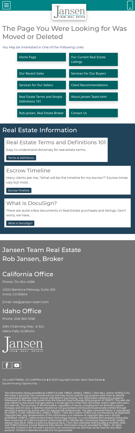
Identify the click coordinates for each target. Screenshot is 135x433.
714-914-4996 (24, 281)
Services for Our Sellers (36, 85)
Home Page (27, 57)
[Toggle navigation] (6, 5)
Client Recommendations (89, 85)
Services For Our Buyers (88, 73)
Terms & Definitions (21, 158)
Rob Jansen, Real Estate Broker (41, 113)
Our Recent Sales (31, 73)
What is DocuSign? (20, 223)
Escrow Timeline (18, 190)
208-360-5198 (24, 318)
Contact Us (79, 113)
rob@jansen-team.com (30, 302)
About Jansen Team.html (89, 97)
